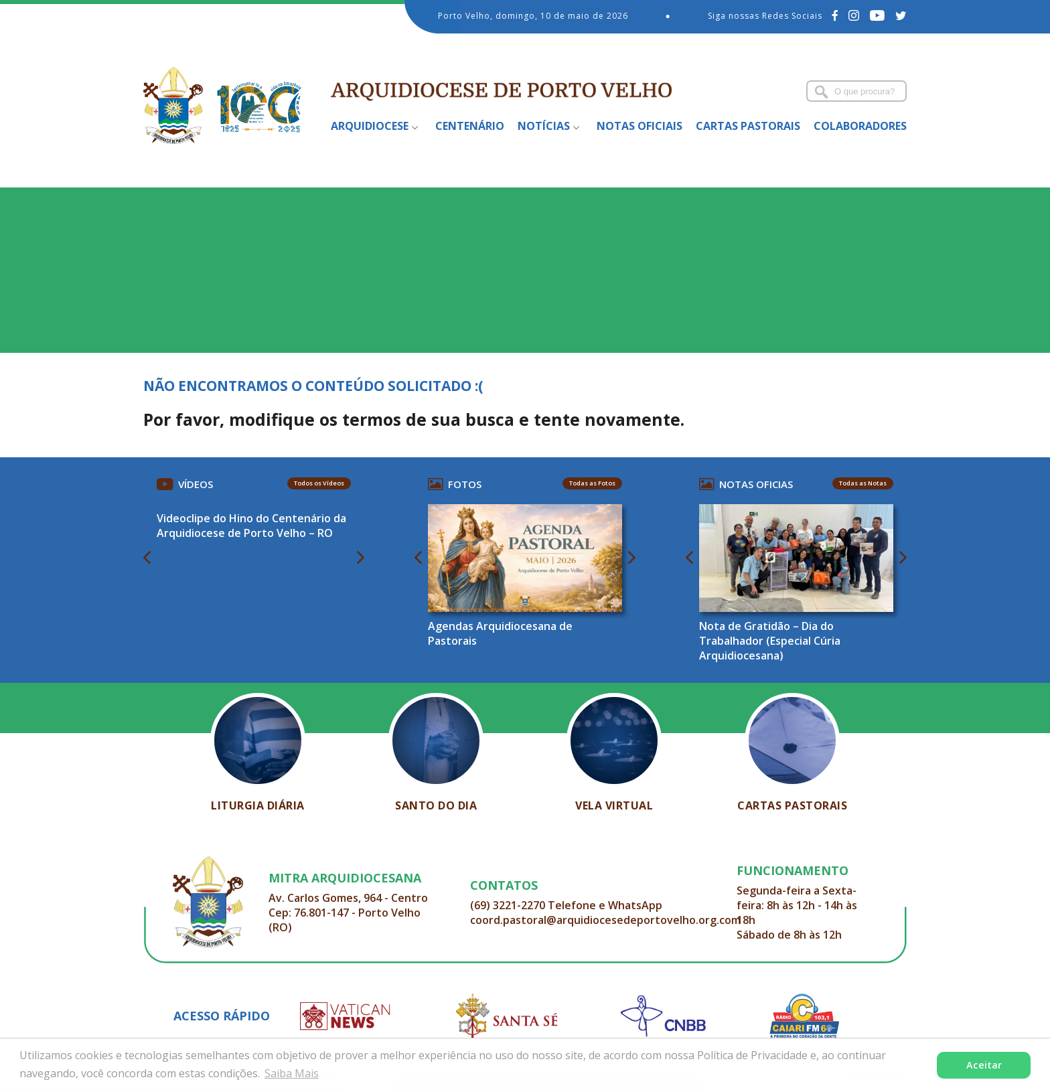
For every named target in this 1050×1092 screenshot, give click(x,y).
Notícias (544, 126)
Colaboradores (860, 126)
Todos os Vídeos (319, 483)
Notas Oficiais (639, 126)
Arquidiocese (369, 126)
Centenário (469, 126)
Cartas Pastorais (748, 126)
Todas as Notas (863, 483)
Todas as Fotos (592, 483)
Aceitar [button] (984, 1065)
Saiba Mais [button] (292, 1073)
